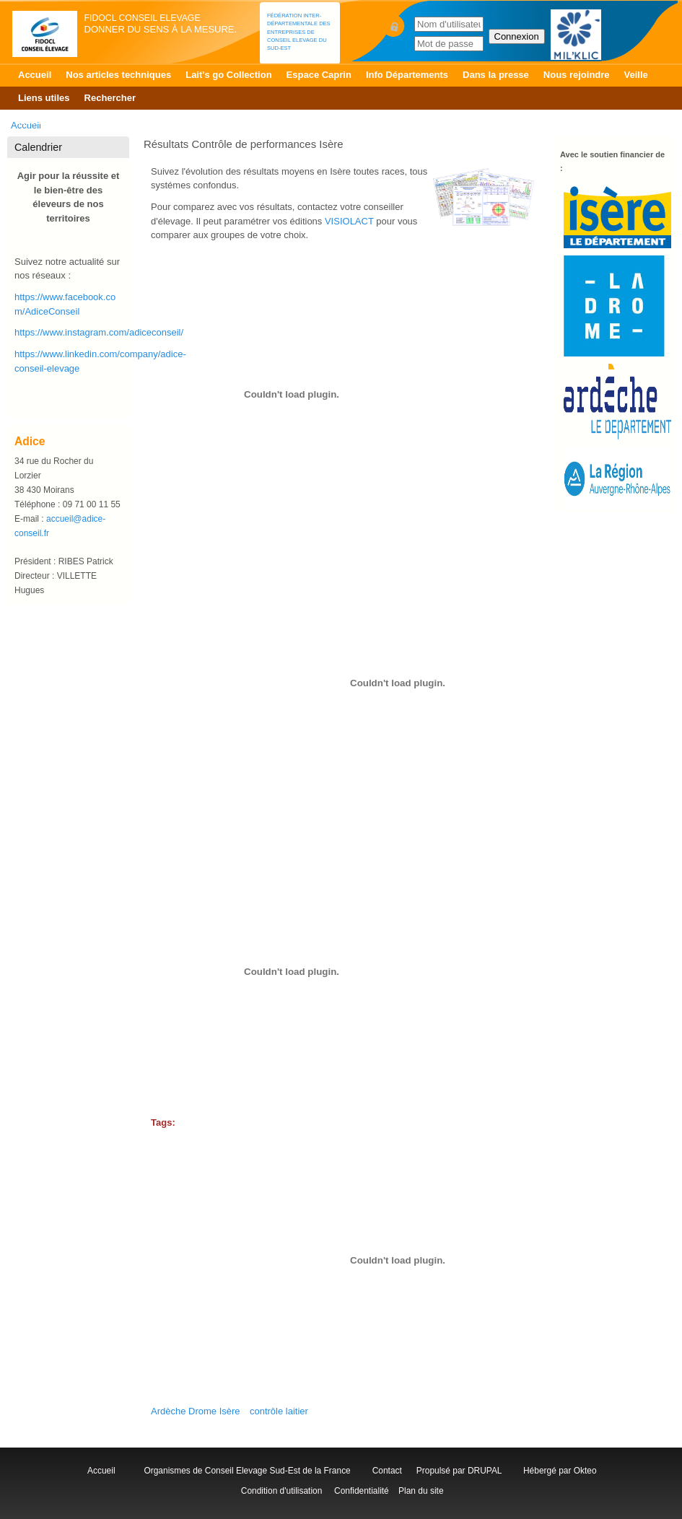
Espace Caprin (319, 74)
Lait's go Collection (228, 74)
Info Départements (407, 74)
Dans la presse (496, 74)
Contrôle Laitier (124, 120)
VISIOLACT (349, 221)
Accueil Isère (47, 120)
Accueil (34, 74)
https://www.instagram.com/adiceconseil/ (98, 332)
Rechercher (110, 97)
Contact (389, 1471)
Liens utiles (44, 97)
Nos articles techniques (118, 74)
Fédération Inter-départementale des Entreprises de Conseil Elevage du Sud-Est (299, 31)
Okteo (585, 1471)
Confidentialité (361, 1491)
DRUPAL (485, 1471)
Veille (636, 74)
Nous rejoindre (576, 74)
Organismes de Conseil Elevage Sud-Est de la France (248, 1471)
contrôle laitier (279, 1411)
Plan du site (420, 1491)
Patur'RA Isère (206, 120)
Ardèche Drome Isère (195, 1411)
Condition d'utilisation (281, 1491)
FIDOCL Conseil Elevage (142, 18)
